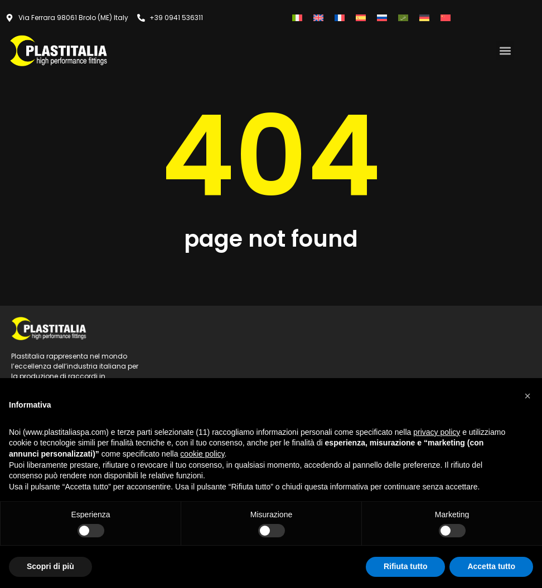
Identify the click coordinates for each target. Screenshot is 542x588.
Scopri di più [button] (50, 566)
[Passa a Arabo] (403, 17)
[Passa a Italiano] (297, 17)
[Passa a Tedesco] (424, 17)
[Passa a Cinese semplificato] (445, 17)
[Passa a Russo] (382, 17)
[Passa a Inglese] (318, 17)
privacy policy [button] (436, 432)
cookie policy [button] (202, 453)
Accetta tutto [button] (491, 566)
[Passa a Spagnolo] (360, 17)
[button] (505, 50)
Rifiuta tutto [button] (406, 566)
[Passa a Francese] (339, 17)
